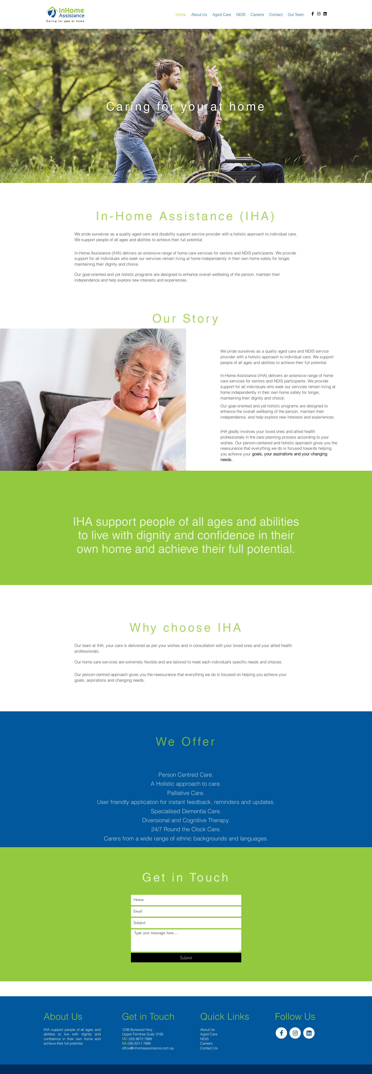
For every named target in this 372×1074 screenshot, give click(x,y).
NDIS (240, 14)
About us (199, 14)
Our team (296, 14)
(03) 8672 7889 (140, 1039)
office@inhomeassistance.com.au (148, 1048)
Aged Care (221, 14)
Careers (257, 14)
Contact (276, 14)
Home (181, 14)
